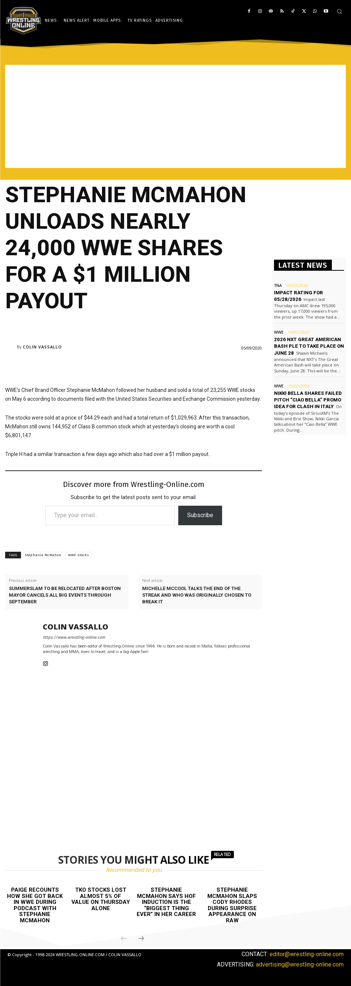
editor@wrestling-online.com (307, 954)
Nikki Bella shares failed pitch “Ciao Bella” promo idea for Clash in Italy (308, 399)
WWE (279, 332)
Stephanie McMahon (43, 555)
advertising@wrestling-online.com (300, 964)
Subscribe (200, 515)
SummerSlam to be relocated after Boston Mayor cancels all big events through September (65, 595)
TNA (278, 285)
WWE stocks (78, 555)
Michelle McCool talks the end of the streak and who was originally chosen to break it (196, 595)
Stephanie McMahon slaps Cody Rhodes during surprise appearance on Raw (232, 905)
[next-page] (141, 939)
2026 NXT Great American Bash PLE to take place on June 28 (309, 346)
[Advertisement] (175, 116)
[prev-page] (123, 939)
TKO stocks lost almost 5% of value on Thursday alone (100, 899)
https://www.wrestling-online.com (74, 637)
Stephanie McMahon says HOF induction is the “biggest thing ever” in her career (166, 902)
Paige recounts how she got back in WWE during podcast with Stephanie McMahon (35, 905)
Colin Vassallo (42, 347)
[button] (339, 11)
